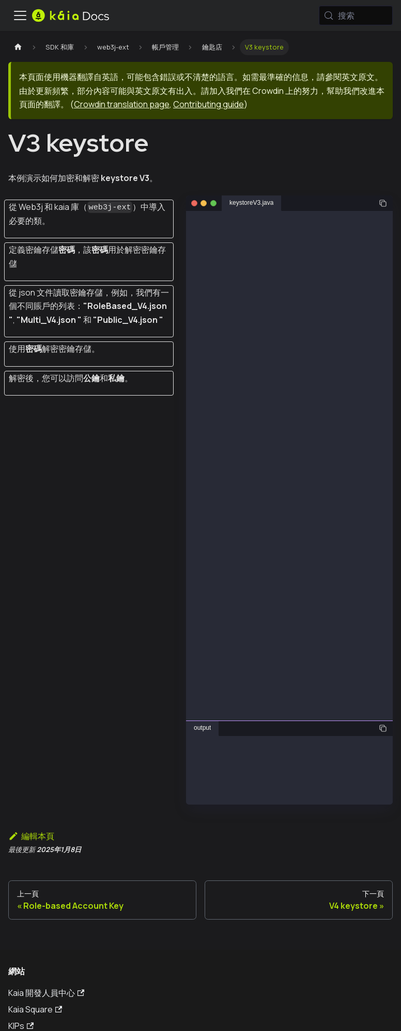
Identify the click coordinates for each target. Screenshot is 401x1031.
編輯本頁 (31, 836)
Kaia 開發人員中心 (46, 993)
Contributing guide (208, 104)
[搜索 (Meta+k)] (356, 15)
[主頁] (18, 47)
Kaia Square (35, 1009)
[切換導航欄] (20, 15)
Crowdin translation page (121, 104)
